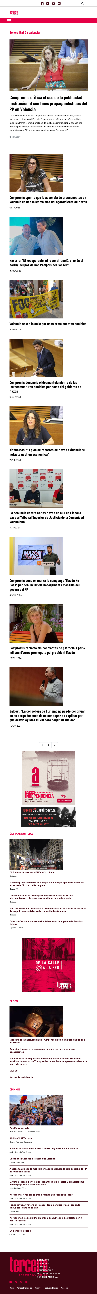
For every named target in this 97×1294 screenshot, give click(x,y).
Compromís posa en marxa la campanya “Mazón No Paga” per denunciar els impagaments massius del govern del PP (45, 585)
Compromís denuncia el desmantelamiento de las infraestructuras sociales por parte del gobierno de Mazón (45, 386)
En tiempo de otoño (20, 1230)
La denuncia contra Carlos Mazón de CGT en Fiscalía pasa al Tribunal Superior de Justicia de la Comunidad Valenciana (47, 517)
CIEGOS (14, 1070)
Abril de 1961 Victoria (21, 1138)
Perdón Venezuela (19, 1128)
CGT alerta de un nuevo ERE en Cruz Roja (32, 872)
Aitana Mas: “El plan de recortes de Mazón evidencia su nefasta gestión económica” (48, 452)
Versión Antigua (47, 1277)
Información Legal (49, 1273)
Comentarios (45, 1270)
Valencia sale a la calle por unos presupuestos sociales (48, 323)
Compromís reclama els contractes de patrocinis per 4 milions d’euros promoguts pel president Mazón (47, 650)
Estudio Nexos (51, 1288)
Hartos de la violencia (21, 1077)
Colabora (43, 1263)
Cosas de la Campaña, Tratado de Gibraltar (33, 1158)
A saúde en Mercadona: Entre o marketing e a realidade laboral (44, 1148)
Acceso (64, 1288)
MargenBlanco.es (24, 1288)
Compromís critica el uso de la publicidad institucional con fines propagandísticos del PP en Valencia (48, 103)
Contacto (43, 1260)
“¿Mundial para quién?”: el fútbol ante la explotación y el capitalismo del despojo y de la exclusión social (47, 1183)
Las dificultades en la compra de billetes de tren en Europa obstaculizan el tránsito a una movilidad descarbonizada (42, 897)
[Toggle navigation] (9, 20)
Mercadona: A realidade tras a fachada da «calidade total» (41, 1194)
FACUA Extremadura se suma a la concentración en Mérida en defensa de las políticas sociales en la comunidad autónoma (48, 910)
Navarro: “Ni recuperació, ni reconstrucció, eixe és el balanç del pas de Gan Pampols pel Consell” (46, 262)
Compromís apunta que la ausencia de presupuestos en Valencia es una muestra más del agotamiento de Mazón (48, 199)
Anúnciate (43, 1266)
